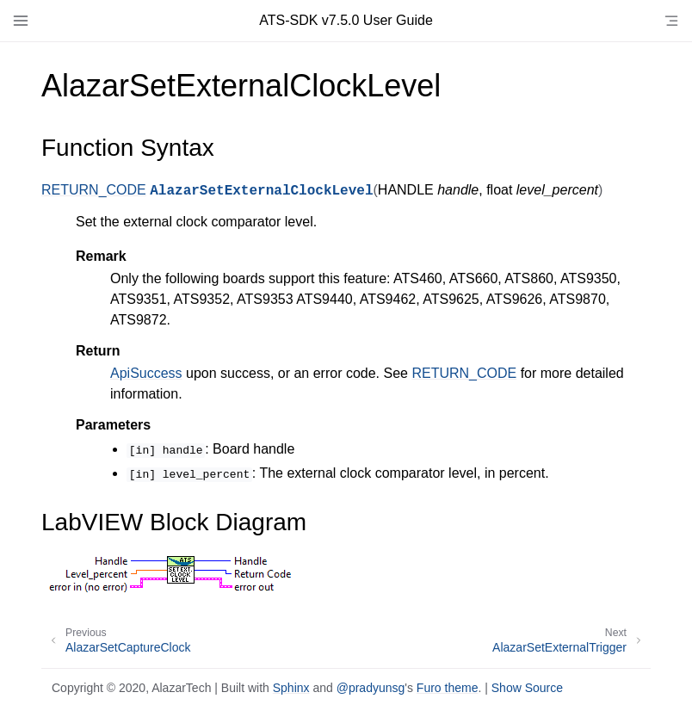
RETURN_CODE (93, 189)
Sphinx (291, 688)
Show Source (527, 688)
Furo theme (448, 688)
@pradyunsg (371, 688)
